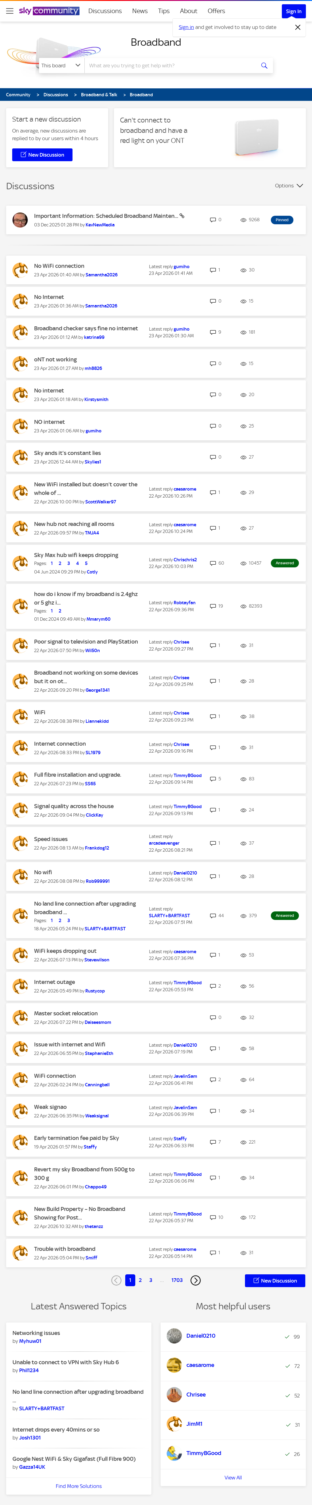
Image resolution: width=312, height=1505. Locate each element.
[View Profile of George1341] (98, 690)
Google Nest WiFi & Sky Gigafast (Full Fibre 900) (74, 1458)
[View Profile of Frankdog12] (97, 848)
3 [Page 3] (150, 1280)
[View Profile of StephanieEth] (99, 1053)
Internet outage (54, 981)
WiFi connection (55, 1075)
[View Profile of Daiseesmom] (98, 1022)
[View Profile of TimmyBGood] (188, 775)
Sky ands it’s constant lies (67, 452)
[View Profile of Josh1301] (30, 1438)
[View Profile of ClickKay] (94, 815)
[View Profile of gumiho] (182, 266)
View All (233, 1478)
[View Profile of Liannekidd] (97, 721)
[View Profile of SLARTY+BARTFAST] (105, 929)
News (140, 11)
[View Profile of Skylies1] (93, 462)
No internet (49, 390)
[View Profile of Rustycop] (95, 991)
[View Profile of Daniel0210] (185, 873)
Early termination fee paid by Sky (76, 1137)
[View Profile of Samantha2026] (102, 275)
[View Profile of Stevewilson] (96, 960)
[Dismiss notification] (298, 27)
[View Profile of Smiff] (91, 1258)
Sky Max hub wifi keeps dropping (76, 555)
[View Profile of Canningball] (97, 1085)
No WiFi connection (59, 265)
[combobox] (169, 65)
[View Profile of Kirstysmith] (96, 399)
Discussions (105, 11)
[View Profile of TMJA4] (92, 533)
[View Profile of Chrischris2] (185, 560)
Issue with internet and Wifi (69, 1044)
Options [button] (284, 186)
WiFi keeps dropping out (65, 950)
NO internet (49, 421)
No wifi (43, 872)
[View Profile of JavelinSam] (185, 1076)
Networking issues (36, 1332)
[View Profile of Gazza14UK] (32, 1467)
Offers (216, 11)
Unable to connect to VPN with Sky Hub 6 (65, 1362)
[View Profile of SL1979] (93, 752)
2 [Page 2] (140, 1280)
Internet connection (60, 743)
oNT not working (55, 359)
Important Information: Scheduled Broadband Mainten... (106, 215)
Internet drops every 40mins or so (56, 1429)
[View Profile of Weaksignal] (97, 1116)
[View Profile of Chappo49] (96, 1187)
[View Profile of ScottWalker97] (100, 502)
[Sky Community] (49, 11)
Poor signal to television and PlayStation (86, 641)
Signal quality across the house (74, 806)
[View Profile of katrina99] (94, 337)
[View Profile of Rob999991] (98, 881)
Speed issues (51, 839)
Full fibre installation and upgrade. (77, 774)
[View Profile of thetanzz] (94, 1226)
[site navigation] (9, 11)
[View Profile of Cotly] (92, 572)
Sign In (294, 11)
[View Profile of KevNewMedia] (100, 225)
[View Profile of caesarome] (185, 489)
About (188, 11)
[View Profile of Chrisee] (181, 642)
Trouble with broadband (64, 1248)
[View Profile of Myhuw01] (30, 1341)
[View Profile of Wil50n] (92, 650)
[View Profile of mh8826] (93, 368)
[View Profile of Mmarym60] (99, 619)
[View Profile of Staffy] (90, 1147)
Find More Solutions (79, 1486)
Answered (285, 563)
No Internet (49, 296)
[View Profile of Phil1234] (29, 1370)
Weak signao (50, 1106)
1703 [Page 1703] (177, 1280)
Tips (164, 11)
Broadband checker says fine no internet (86, 328)
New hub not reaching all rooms (74, 523)
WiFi (39, 712)
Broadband (156, 42)
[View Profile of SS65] (90, 783)
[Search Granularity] (61, 65)
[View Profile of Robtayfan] (185, 602)
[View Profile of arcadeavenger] (164, 843)
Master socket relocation (66, 1013)
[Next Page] (196, 1280)
